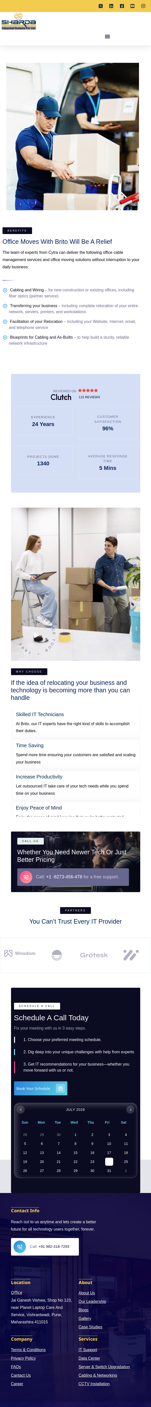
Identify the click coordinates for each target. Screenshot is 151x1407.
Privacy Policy (23, 1358)
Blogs (84, 1310)
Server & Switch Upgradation (104, 1367)
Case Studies (90, 1327)
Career (17, 1384)
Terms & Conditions (28, 1350)
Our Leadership (92, 1301)
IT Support (88, 1350)
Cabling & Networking (98, 1375)
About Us (87, 1293)
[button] (107, 40)
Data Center (89, 1358)
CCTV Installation (94, 1384)
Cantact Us (21, 1375)
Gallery (85, 1318)
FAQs (16, 1367)
